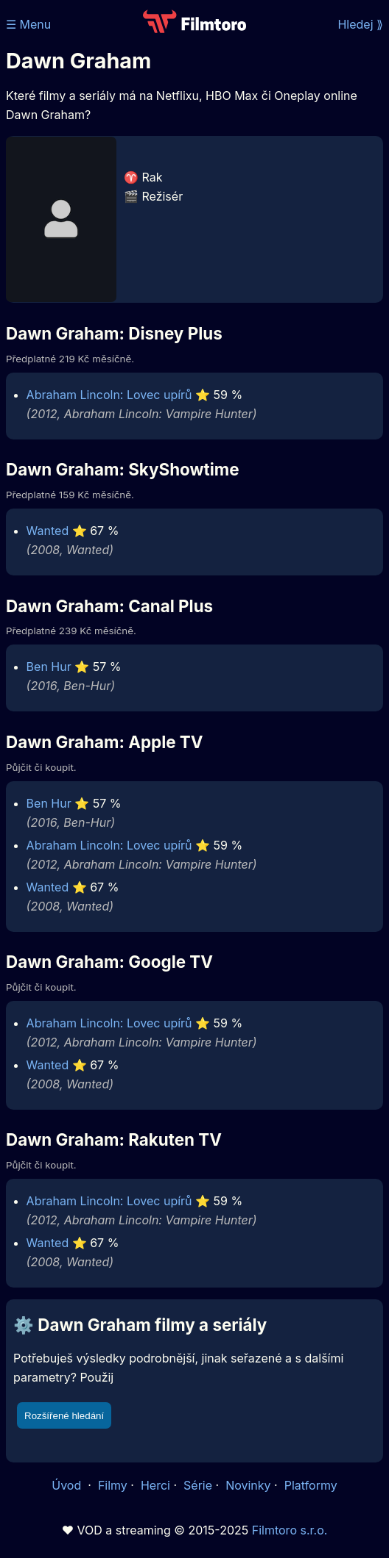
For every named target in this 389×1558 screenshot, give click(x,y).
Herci (155, 1485)
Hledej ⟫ (360, 24)
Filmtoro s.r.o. (290, 1530)
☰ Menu (28, 24)
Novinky (247, 1485)
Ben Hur (49, 666)
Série (197, 1485)
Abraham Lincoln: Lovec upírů (109, 394)
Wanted (48, 530)
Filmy (112, 1485)
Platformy (310, 1485)
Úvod (68, 1485)
